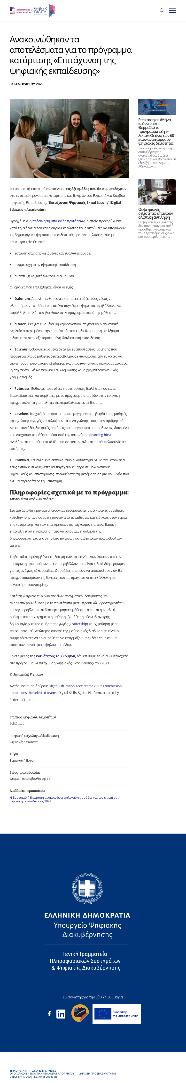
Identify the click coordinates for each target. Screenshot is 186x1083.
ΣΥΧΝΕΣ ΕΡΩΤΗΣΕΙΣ (44, 1070)
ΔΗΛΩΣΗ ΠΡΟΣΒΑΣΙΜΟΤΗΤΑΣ (97, 1073)
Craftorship (78, 623)
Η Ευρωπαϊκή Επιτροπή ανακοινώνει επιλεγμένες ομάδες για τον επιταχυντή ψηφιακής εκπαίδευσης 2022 (65, 799)
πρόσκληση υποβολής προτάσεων (58, 221)
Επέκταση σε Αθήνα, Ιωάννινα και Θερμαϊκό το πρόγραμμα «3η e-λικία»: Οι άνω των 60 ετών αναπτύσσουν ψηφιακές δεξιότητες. (156, 131)
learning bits (100, 434)
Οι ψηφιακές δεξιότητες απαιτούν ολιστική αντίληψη (155, 213)
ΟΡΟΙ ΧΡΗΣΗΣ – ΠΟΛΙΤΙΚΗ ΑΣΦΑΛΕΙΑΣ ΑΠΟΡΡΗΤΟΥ (42, 1073)
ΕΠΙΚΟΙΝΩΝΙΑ (18, 1070)
